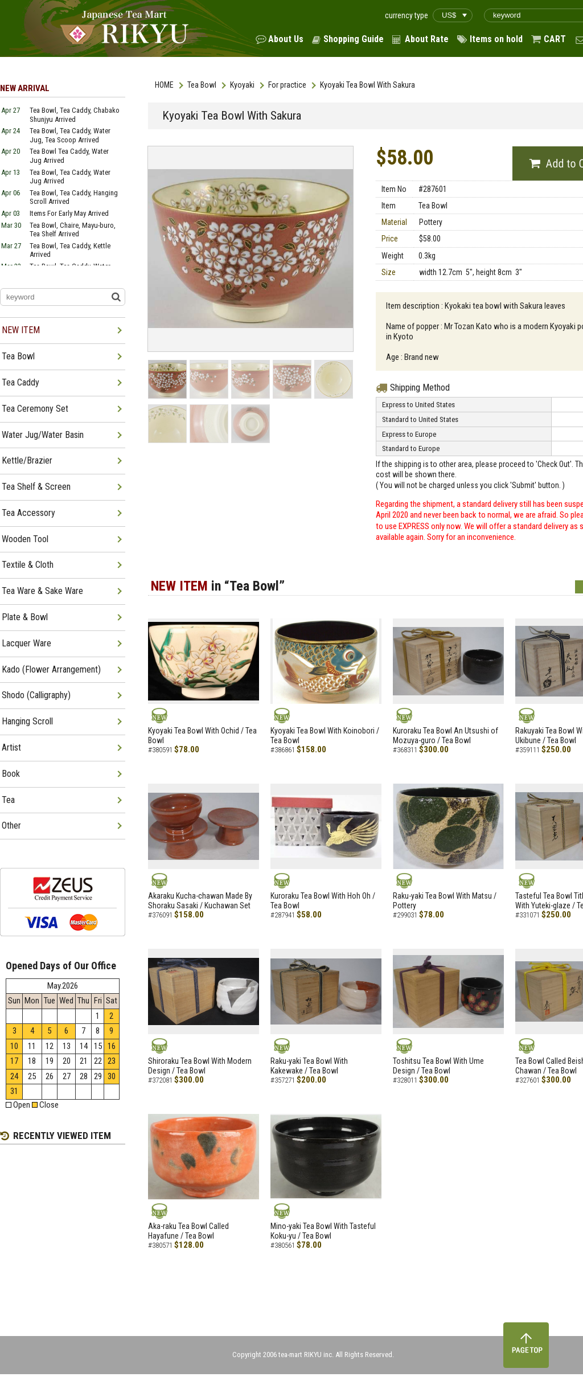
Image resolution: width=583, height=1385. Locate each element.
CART (555, 39)
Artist (11, 747)
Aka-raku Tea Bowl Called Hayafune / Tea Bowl (188, 1231)
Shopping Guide (353, 39)
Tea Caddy (20, 382)
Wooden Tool (25, 539)
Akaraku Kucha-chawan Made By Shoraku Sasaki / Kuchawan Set (200, 900)
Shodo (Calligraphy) (36, 695)
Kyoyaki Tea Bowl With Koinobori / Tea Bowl (324, 735)
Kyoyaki (242, 84)
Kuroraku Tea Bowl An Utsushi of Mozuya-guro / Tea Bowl (445, 735)
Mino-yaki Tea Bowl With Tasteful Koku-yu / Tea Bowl (323, 1231)
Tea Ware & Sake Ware (42, 590)
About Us (285, 39)
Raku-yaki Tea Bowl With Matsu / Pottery (444, 900)
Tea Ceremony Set (35, 408)
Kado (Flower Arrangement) (51, 669)
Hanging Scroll (27, 721)
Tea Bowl (201, 84)
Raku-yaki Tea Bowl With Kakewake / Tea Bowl (309, 1065)
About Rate (427, 39)
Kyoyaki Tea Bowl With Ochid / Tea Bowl (202, 735)
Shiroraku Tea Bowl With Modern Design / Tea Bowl (200, 1065)
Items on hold (496, 39)
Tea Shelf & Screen (36, 486)
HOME (164, 84)
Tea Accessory (28, 512)
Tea (8, 799)
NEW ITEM (21, 330)
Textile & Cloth (28, 564)
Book (11, 773)
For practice (287, 84)
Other (11, 825)
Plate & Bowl (25, 617)
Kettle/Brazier (27, 460)
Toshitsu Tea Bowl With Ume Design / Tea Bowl (438, 1065)
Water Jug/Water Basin (43, 434)
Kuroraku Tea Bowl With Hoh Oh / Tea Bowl (322, 900)
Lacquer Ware (26, 643)
